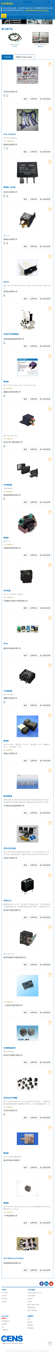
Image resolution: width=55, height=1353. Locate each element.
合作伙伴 (4, 1295)
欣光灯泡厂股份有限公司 (40, 44)
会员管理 (4, 1324)
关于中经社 (5, 1293)
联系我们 (30, 1322)
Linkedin (4, 1301)
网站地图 (30, 1325)
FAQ (29, 1319)
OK (4, 16)
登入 (3, 1327)
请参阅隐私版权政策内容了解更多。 (37, 10)
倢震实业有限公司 (14, 44)
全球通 (29, 1301)
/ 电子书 (39, 1293)
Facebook (4, 1298)
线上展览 (30, 1298)
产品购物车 (5, 1330)
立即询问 (33, 99)
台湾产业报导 (31, 1295)
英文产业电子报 (32, 1310)
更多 (25, 99)
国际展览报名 (31, 1307)
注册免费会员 (5, 1321)
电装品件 (40, 46)
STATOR (14, 46)
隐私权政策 (31, 1328)
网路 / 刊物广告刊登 (33, 1304)
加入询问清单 (45, 99)
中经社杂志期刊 (32, 1293)
